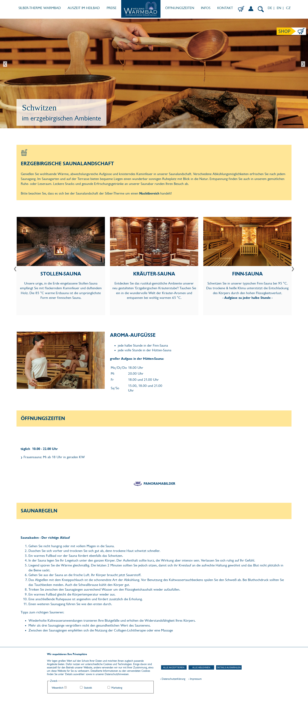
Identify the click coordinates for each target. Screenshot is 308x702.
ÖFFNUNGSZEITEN (179, 8)
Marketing (116, 687)
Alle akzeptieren (173, 667)
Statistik (88, 687)
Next (303, 64)
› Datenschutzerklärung (172, 679)
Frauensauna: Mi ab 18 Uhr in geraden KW (54, 457)
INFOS (205, 8)
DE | (271, 8)
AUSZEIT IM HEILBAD (84, 8)
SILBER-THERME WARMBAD (39, 8)
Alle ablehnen (201, 667)
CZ (289, 8)
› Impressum (194, 679)
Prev (5, 64)
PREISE (111, 8)
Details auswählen (229, 667)
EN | (280, 8)
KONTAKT (225, 8)
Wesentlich (57, 687)
